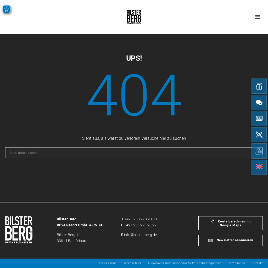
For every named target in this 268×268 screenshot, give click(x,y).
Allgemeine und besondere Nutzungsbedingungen (184, 263)
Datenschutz (131, 263)
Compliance (236, 263)
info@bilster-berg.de (140, 235)
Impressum (107, 263)
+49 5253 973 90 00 (140, 219)
